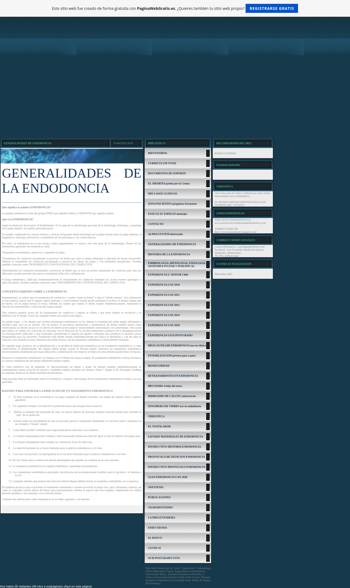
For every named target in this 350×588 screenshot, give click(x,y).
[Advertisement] (175, 96)
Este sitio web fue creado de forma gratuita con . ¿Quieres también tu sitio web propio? (175, 8)
